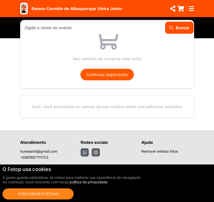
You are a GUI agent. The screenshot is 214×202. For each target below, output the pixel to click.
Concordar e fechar (38, 194)
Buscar (179, 27)
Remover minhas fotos (159, 151)
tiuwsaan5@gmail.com (38, 151)
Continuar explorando (107, 74)
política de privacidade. (89, 182)
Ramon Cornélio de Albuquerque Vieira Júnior (77, 8)
